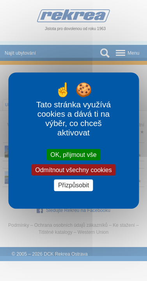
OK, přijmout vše (73, 154)
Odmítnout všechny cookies (73, 170)
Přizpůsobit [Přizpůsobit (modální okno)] (73, 185)
